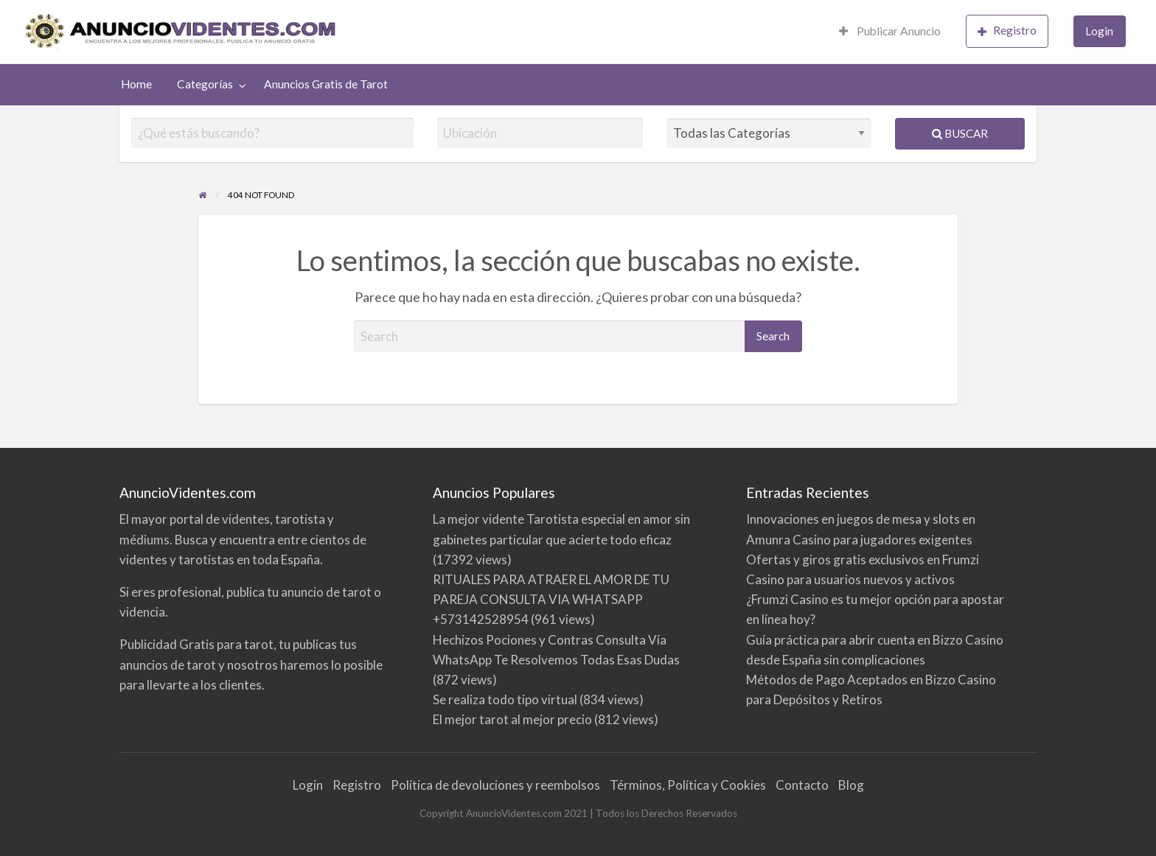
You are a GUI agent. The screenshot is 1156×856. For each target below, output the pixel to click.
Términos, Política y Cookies (688, 785)
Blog (851, 785)
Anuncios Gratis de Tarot (326, 84)
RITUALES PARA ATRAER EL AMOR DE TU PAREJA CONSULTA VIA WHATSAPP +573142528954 (551, 599)
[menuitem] (889, 32)
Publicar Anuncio (890, 31)
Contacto (802, 785)
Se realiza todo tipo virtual (505, 699)
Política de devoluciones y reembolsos (495, 785)
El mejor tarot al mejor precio (512, 719)
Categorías (205, 84)
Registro (1007, 31)
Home (136, 84)
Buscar (960, 133)
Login (1099, 31)
